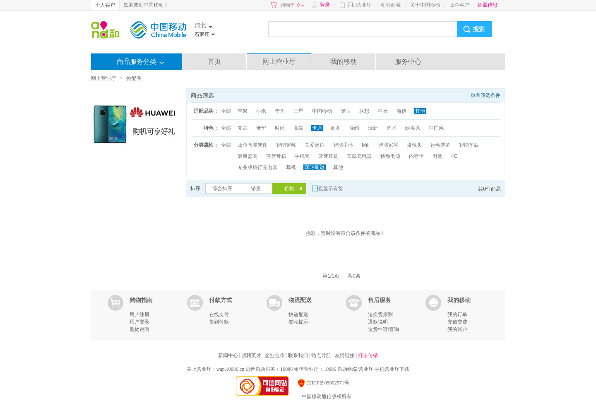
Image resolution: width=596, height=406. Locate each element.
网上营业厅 (279, 61)
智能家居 (388, 145)
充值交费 (457, 322)
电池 (437, 156)
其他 (420, 111)
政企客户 (459, 5)
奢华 (261, 128)
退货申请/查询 (383, 329)
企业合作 (275, 355)
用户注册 (139, 314)
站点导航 (321, 355)
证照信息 (487, 5)
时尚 (280, 128)
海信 (401, 111)
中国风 (436, 128)
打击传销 (368, 355)
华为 (280, 111)
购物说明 (139, 329)
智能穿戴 (286, 145)
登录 (325, 5)
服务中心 (408, 61)
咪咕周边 (314, 167)
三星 (298, 111)
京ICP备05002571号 (323, 383)
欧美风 (412, 128)
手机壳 (302, 156)
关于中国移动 (425, 5)
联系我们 (298, 355)
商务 (336, 128)
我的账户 (457, 329)
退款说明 (378, 322)
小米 (261, 111)
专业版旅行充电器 (257, 167)
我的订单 (457, 314)
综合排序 (222, 188)
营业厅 (365, 369)
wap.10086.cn (230, 369)
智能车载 (469, 145)
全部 (226, 111)
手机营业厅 (358, 5)
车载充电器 (359, 156)
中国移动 (322, 111)
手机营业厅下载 (392, 369)
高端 (298, 128)
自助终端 (347, 369)
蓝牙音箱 (276, 156)
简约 (354, 128)
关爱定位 (314, 145)
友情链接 (345, 355)
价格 (289, 188)
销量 (256, 188)
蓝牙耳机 (328, 156)
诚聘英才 (251, 355)
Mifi (366, 145)
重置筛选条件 (485, 95)
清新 (373, 128)
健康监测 (247, 156)
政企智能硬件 (252, 145)
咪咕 (346, 111)
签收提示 (298, 322)
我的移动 (343, 61)
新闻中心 (228, 355)
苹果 (243, 111)
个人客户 (105, 5)
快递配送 (298, 314)
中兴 (383, 111)
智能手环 (343, 145)
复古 (243, 128)
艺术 (392, 128)
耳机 (291, 167)
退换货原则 (380, 314)
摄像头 (414, 145)
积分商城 (391, 5)
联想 (364, 111)
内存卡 (416, 156)
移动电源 (390, 156)
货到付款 (219, 322)
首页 (214, 61)
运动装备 (440, 145)
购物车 (292, 5)
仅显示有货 (330, 188)
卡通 (317, 128)
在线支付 (219, 314)
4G (454, 156)
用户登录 (139, 322)
